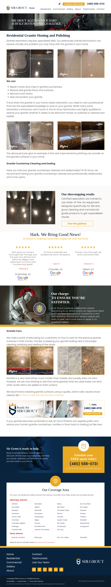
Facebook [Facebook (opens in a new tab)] (39, 570)
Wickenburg (84, 523)
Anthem (15, 504)
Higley (37, 520)
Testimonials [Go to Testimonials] (89, 9)
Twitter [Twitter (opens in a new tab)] (45, 570)
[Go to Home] (22, 7)
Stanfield (83, 537)
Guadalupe (39, 517)
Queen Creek (62, 520)
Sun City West (85, 504)
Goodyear (38, 513)
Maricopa (38, 537)
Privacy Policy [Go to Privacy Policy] (22, 581)
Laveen (37, 523)
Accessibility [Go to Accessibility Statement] (11, 581)
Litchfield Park (40, 526)
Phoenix (60, 517)
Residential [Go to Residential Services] (45, 9)
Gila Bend (38, 504)
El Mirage (15, 526)
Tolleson (83, 517)
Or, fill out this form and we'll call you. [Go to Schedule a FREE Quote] (83, 468)
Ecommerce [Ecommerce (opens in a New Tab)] (91, 581)
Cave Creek (16, 517)
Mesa (59, 504)
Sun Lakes (84, 507)
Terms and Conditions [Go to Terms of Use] (36, 581)
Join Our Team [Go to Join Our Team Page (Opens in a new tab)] (41, 562)
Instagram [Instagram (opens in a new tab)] (34, 570)
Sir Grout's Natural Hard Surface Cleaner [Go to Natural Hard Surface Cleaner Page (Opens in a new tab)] (42, 395)
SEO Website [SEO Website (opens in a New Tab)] (82, 581)
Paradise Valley (63, 510)
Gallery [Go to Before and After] (70, 9)
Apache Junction (18, 537)
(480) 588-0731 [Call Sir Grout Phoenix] (95, 3)
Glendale (38, 510)
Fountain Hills (17, 529)
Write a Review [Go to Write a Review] (59, 4)
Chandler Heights (18, 523)
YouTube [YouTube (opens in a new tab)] (50, 570)
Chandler (15, 520)
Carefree (15, 513)
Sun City (60, 529)
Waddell (83, 520)
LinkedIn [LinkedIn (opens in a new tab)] (56, 570)
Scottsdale (61, 526)
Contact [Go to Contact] (100, 9)
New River (61, 507)
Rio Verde (61, 523)
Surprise (83, 510)
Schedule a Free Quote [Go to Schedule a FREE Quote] (93, 414)
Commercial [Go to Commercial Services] (59, 9)
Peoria (59, 513)
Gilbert (37, 507)
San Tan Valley (63, 537)
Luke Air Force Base (42, 529)
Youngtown (84, 526)
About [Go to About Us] (78, 9)
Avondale (15, 507)
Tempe (83, 513)
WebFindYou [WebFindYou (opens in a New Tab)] (100, 581)
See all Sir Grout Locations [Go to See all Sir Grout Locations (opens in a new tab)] (45, 542)
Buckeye (15, 510)
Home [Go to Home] (10, 554)
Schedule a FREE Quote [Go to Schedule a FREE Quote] (73, 4)
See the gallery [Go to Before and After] (77, 223)
